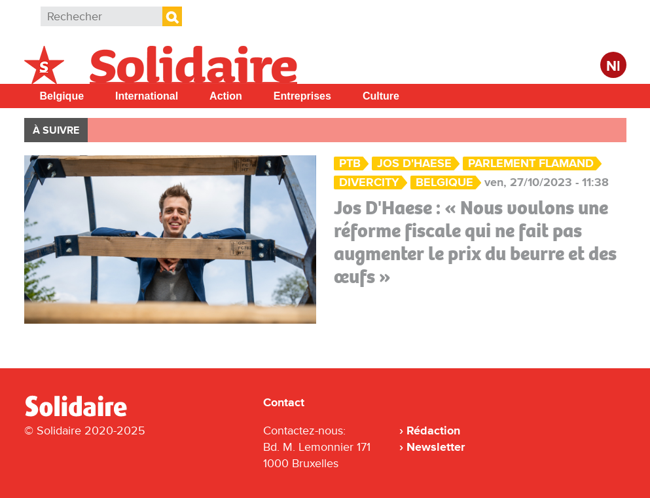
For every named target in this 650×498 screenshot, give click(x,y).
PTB (350, 163)
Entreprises (302, 96)
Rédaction (433, 430)
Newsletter (435, 447)
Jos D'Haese (414, 163)
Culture (381, 96)
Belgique (62, 96)
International (146, 96)
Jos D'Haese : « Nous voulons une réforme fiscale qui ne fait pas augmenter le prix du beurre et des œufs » (475, 242)
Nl (613, 66)
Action (225, 96)
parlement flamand (531, 163)
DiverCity (369, 182)
